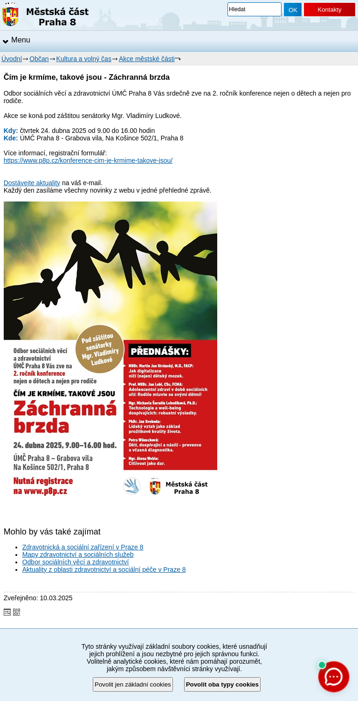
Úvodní (11, 58)
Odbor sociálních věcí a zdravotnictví (75, 562)
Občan (38, 58)
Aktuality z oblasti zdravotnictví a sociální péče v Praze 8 (104, 569)
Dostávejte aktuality (32, 183)
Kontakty (329, 9)
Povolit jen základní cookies (133, 684)
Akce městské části (147, 58)
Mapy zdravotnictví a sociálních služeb (78, 554)
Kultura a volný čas (83, 58)
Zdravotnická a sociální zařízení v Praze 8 (83, 547)
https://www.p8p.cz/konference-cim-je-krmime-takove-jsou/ (88, 160)
